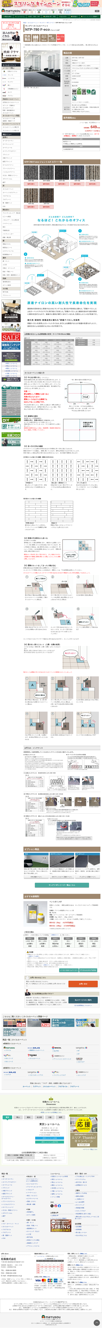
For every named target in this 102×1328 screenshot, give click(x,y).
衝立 (4, 227)
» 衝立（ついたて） (32, 1196)
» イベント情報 (55, 1197)
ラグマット (37, 1087)
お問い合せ (83, 984)
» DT (78, 1054)
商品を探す (7, 17)
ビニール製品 (7, 216)
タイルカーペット (9, 65)
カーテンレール (7, 147)
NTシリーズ (50, 22)
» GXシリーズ (8, 1062)
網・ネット (6, 261)
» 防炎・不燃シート (32, 1226)
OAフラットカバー (56, 854)
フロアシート (7, 199)
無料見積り (31, 184)
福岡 (60, 1118)
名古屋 (39, 1118)
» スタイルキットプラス (35, 1075)
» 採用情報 (78, 1230)
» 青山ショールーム (56, 1182)
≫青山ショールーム (11, 366)
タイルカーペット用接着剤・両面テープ (9, 120)
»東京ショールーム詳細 (49, 1138)
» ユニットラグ (81, 1075)
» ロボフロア (81, 1062)
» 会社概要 (78, 1227)
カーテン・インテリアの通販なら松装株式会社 (51, 1321)
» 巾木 (3, 1238)
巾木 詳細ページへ (36, 877)
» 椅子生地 (29, 1237)
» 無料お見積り (79, 1196)
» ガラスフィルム (7, 1213)
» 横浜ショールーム (56, 1185)
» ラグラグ (7, 1075)
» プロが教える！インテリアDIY (85, 1176)
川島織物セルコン (10, 89)
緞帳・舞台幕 (7, 237)
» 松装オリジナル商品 (32, 1240)
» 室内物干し (30, 1212)
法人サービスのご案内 (83, 1000)
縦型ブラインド (7, 161)
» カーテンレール (7, 1185)
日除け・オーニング (9, 268)
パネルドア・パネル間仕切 (11, 220)
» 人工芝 (28, 1234)
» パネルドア (30, 1190)
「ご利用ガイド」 (47, 965)
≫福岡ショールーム (11, 376)
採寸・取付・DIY (34, 17)
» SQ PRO (56, 1051)
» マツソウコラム (80, 1179)
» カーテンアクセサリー (9, 1182)
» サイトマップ (79, 1205)
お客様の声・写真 (49, 16)
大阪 (50, 1118)
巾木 (4, 206)
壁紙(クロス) (6, 244)
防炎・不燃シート (8, 271)
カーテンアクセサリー (9, 151)
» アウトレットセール (32, 1246)
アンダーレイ (80, 854)
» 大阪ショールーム (56, 1191)
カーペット (26, 1087)
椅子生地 (5, 292)
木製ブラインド (7, 158)
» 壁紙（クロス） (31, 1201)
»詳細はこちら (79, 1265)
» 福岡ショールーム (56, 1194)
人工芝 (5, 264)
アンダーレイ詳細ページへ (88, 877)
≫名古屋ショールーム (11, 371)
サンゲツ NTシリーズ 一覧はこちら (62, 885)
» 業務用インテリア (32, 1243)
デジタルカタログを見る (88, 970)
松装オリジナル (9, 71)
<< (45, 1259)
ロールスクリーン (8, 165)
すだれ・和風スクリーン (10, 175)
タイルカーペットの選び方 (11, 127)
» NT (78, 1051)
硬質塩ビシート (7, 247)
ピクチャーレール (8, 251)
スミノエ (7, 75)
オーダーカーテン (8, 140)
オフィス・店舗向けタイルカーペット (9, 107)
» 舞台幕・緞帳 (30, 1204)
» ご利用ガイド (79, 1199)
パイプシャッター (8, 234)
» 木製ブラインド (7, 1191)
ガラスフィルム (7, 179)
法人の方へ (63, 17)
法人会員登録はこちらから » (83, 1005)
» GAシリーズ (8, 1058)
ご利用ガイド (54, 935)
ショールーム (20, 17)
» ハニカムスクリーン (8, 1204)
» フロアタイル (6, 1230)
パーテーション (7, 223)
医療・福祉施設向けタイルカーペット (9, 111)
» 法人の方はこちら (81, 1235)
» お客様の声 (54, 1216)
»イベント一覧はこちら (90, 1149)
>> (54, 1259)
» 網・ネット (30, 1223)
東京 (7, 1118)
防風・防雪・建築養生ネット (11, 275)
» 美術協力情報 (79, 1208)
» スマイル (7, 1050)
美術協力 (74, 16)
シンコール (8, 78)
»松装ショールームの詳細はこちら (51, 1112)
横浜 (28, 1118)
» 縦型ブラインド (7, 1194)
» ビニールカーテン (32, 1184)
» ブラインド (5, 1188)
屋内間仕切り (7, 282)
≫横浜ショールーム (11, 368)
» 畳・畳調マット (7, 1235)
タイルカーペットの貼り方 (11, 130)
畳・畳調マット (7, 203)
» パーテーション (31, 1193)
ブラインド (6, 154)
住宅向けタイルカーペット (11, 102)
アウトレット (7, 295)
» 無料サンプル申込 (81, 1193)
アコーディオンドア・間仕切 (11, 213)
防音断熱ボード (7, 254)
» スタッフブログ (80, 1211)
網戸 (4, 182)
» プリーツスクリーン (8, 1201)
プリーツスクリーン (9, 168)
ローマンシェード (8, 144)
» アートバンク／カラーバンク (62, 1059)
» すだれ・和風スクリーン (10, 1210)
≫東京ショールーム (11, 363)
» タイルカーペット (34, 1058)
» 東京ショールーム (56, 1179)
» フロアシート (6, 1232)
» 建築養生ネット (31, 1228)
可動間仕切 (6, 230)
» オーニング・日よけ (32, 1231)
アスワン (7, 96)
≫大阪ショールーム (11, 373)
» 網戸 (3, 1216)
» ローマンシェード (8, 1207)
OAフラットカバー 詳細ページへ (62, 877)
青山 (18, 1118)
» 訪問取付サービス (81, 1185)
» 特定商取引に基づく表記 (83, 1214)
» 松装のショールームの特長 (59, 1176)
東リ (6, 85)
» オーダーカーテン (8, 1179)
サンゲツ (7, 82)
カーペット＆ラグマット (10, 192)
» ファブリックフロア (59, 1075)
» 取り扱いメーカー (81, 1232)
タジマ (7, 92)
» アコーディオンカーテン (34, 1187)
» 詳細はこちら (46, 1277)
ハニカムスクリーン (9, 172)
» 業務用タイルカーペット (36, 1050)
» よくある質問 (79, 1202)
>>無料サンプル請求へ (34, 956)
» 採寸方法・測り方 (81, 1182)
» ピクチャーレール (32, 1198)
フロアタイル (7, 196)
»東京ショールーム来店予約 (49, 1142)
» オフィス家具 (30, 1215)
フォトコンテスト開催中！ (90, 16)
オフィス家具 (7, 285)
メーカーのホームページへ (69, 970)
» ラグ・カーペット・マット (10, 1224)
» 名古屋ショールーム (57, 1188)
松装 (24, 22)
